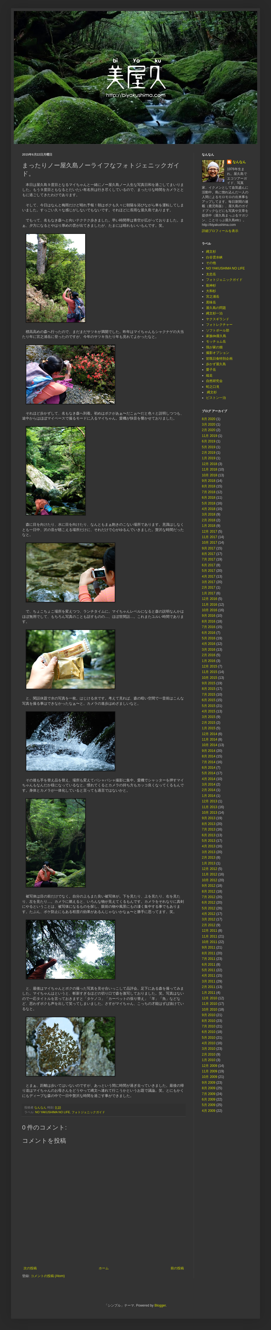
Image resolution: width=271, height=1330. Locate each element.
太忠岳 (211, 274)
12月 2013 (209, 801)
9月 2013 (208, 818)
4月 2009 (208, 1111)
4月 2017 (208, 576)
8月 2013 (208, 824)
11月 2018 (209, 469)
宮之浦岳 (212, 296)
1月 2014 (208, 796)
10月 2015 (209, 678)
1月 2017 (208, 593)
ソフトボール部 (217, 330)
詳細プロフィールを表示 (220, 231)
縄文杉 (211, 251)
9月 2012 (208, 886)
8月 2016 (208, 621)
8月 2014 (208, 756)
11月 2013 (209, 807)
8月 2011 (208, 953)
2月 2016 (208, 655)
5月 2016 (208, 638)
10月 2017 (209, 542)
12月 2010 (209, 998)
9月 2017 (208, 548)
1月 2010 (208, 1060)
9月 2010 (208, 1015)
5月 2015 (208, 706)
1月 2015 (208, 728)
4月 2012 (208, 914)
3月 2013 (208, 852)
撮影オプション (217, 353)
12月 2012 (209, 869)
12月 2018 (209, 464)
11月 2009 (209, 1071)
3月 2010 (208, 1049)
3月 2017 (208, 582)
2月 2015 (208, 723)
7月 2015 (208, 694)
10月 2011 (209, 942)
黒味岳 (211, 302)
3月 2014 (208, 784)
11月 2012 (209, 874)
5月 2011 (208, 970)
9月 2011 (208, 947)
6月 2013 (208, 835)
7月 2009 (208, 1094)
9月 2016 (208, 616)
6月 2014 (208, 768)
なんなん (239, 162)
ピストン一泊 (216, 398)
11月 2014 (209, 739)
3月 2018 (208, 514)
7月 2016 (208, 627)
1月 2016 (208, 661)
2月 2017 (208, 587)
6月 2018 (208, 498)
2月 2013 (208, 857)
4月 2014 (208, 779)
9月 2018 (208, 481)
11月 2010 (209, 1004)
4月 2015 (208, 711)
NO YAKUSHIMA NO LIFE (52, 1112)
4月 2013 (208, 846)
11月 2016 (209, 605)
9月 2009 (208, 1083)
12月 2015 (209, 666)
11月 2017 (209, 537)
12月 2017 (209, 531)
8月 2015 (208, 689)
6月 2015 (208, 700)
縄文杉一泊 (214, 313)
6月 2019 (208, 441)
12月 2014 (209, 734)
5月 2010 (208, 1038)
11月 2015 (209, 672)
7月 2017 (208, 559)
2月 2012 (208, 925)
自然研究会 (214, 381)
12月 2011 (209, 931)
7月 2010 (208, 1026)
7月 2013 (208, 829)
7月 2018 (208, 492)
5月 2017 (208, 571)
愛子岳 (211, 370)
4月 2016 (208, 644)
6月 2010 (208, 1032)
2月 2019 (208, 453)
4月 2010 (208, 1043)
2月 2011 (208, 987)
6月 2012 (208, 902)
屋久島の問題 (216, 308)
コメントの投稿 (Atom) (48, 1276)
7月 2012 (208, 897)
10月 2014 (209, 745)
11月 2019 (209, 436)
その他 (211, 263)
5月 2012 (208, 908)
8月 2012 (208, 891)
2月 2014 (208, 790)
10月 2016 (209, 610)
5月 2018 (208, 503)
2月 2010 (208, 1054)
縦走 (209, 375)
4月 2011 (208, 976)
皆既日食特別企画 (219, 358)
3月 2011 (208, 981)
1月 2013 (208, 863)
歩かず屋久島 (216, 364)
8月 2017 (208, 554)
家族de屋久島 (216, 336)
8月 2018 (208, 486)
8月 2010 (208, 1021)
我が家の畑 (214, 347)
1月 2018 (208, 526)
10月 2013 (209, 812)
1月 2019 (208, 458)
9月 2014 (208, 751)
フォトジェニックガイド (88, 1112)
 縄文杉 (211, 392)
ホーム (104, 1268)
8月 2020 (208, 419)
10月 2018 (209, 475)
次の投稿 (30, 1268)
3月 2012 (208, 919)
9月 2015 (208, 683)
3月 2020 (208, 424)
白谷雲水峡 (214, 257)
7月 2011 (208, 959)
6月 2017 (208, 565)
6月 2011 (208, 964)
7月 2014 (208, 762)
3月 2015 (208, 717)
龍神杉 (211, 285)
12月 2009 (209, 1066)
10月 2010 (209, 1009)
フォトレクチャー (219, 325)
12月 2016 (209, 599)
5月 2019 (208, 447)
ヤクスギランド (217, 319)
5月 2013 (208, 841)
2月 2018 (208, 520)
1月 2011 (208, 993)
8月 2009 (208, 1088)
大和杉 (211, 291)
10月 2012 (209, 880)
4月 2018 (208, 509)
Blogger (160, 1305)
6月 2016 (208, 633)
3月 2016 (208, 649)
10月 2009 (209, 1077)
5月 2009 (208, 1105)
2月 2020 (208, 430)
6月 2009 (208, 1099)
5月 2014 (208, 773)
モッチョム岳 (216, 341)
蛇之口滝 (212, 387)
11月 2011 (209, 936)
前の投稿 (177, 1268)
